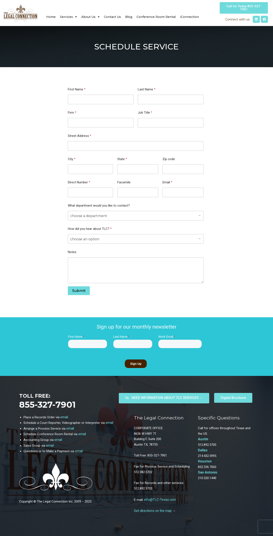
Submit (79, 290)
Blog (128, 17)
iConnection (189, 17)
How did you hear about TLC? (90, 229)
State (122, 159)
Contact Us (112, 17)
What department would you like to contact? (99, 205)
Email (167, 182)
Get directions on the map (152, 510)
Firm (72, 112)
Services (68, 17)
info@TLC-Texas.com (159, 499)
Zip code (169, 159)
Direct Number (79, 182)
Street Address (79, 136)
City (72, 159)
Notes (72, 252)
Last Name (146, 89)
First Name (77, 89)
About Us (90, 17)
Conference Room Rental (156, 17)
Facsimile (124, 182)
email (64, 417)
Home (51, 17)
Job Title (145, 112)
